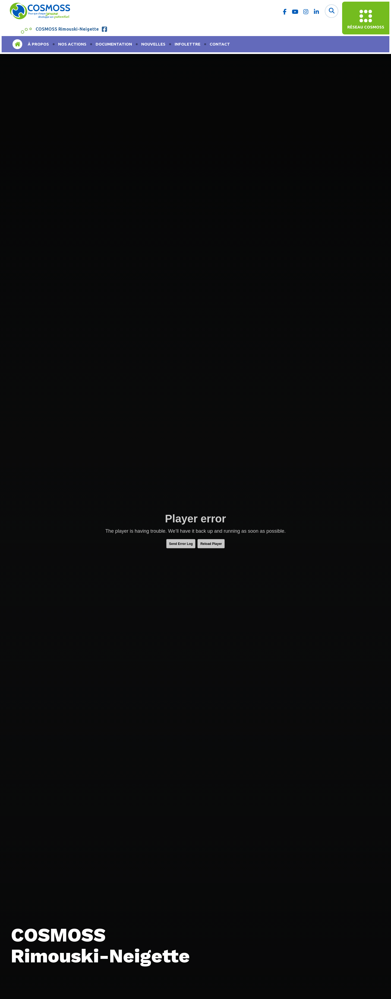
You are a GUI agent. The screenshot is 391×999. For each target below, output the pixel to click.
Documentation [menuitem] (114, 44)
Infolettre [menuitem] (187, 44)
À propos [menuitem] (38, 44)
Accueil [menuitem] (17, 44)
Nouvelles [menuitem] (153, 44)
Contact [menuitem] (220, 44)
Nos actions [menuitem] (72, 44)
